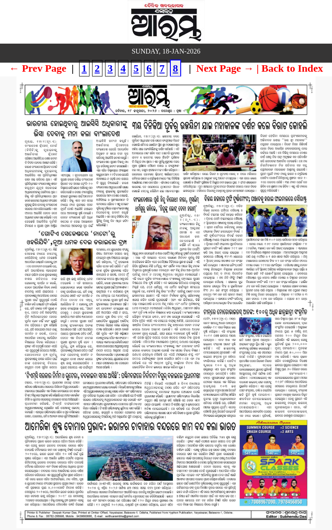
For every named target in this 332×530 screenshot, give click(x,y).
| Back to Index (289, 68)
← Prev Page (38, 68)
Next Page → (225, 68)
